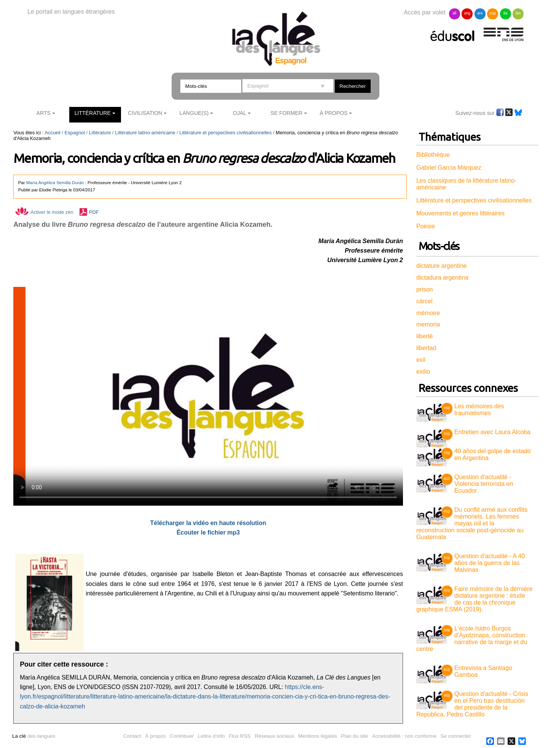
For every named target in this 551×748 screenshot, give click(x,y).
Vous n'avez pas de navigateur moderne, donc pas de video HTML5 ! (208, 396)
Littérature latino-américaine (145, 132)
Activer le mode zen (44, 212)
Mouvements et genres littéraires (460, 213)
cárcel (424, 301)
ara (480, 13)
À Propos (334, 113)
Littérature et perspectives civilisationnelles (225, 132)
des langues (33, 736)
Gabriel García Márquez (448, 167)
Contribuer (182, 736)
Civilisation (145, 113)
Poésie (425, 226)
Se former (287, 113)
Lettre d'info (211, 736)
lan (518, 13)
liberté (424, 336)
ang (467, 13)
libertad (426, 348)
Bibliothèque (433, 154)
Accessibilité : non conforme (404, 736)
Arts (44, 113)
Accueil (53, 132)
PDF (94, 212)
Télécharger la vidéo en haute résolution (208, 523)
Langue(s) (194, 113)
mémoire (428, 313)
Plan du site (354, 736)
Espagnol (75, 132)
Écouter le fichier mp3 (208, 532)
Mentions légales (317, 736)
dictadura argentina (442, 277)
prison (424, 289)
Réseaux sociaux (274, 736)
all (454, 13)
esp (493, 13)
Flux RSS (239, 736)
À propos (155, 736)
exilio (423, 371)
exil (420, 359)
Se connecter (456, 736)
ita (505, 13)
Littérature (93, 113)
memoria (428, 324)
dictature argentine (441, 266)
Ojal (239, 113)
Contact (132, 736)
